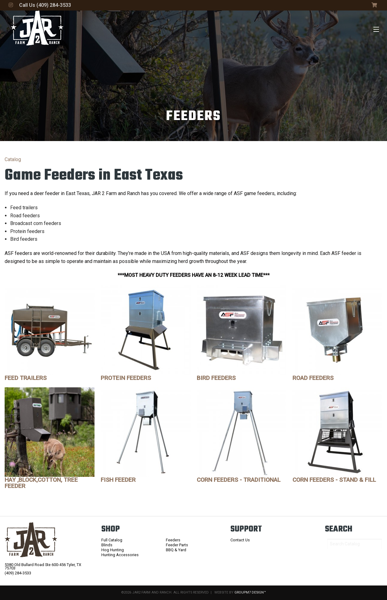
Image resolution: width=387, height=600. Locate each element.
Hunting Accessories (120, 554)
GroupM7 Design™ (250, 592)
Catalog (13, 159)
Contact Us (240, 540)
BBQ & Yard (176, 550)
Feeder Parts (177, 545)
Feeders (173, 540)
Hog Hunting (112, 550)
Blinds (106, 545)
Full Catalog (111, 540)
